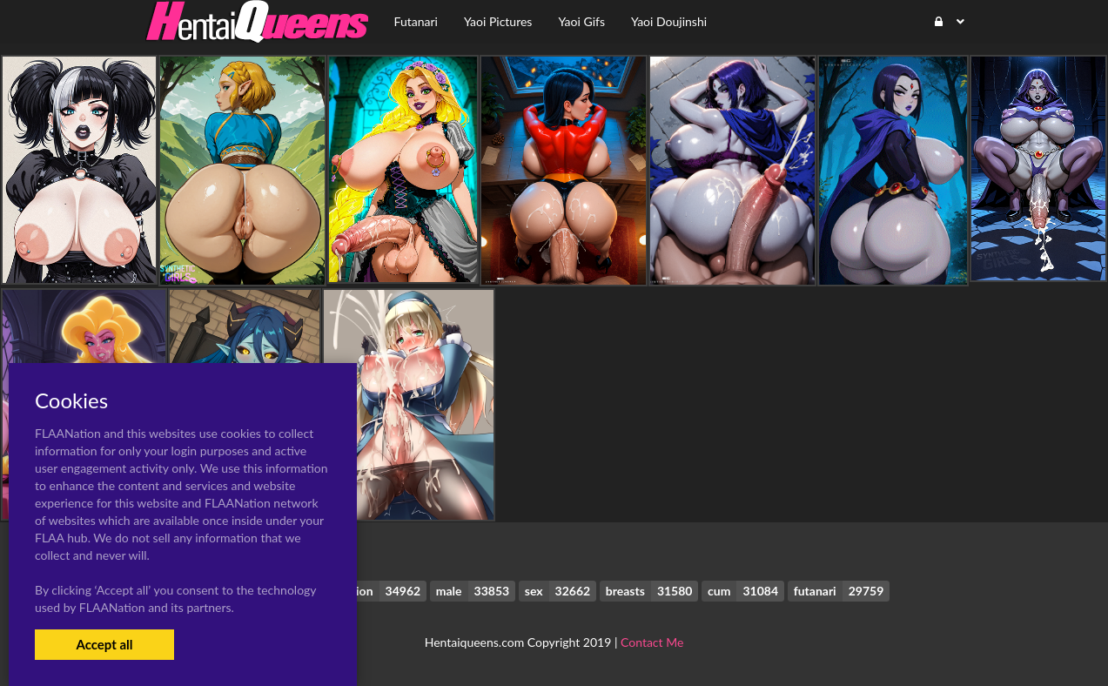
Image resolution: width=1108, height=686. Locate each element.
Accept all (104, 644)
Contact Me (652, 642)
